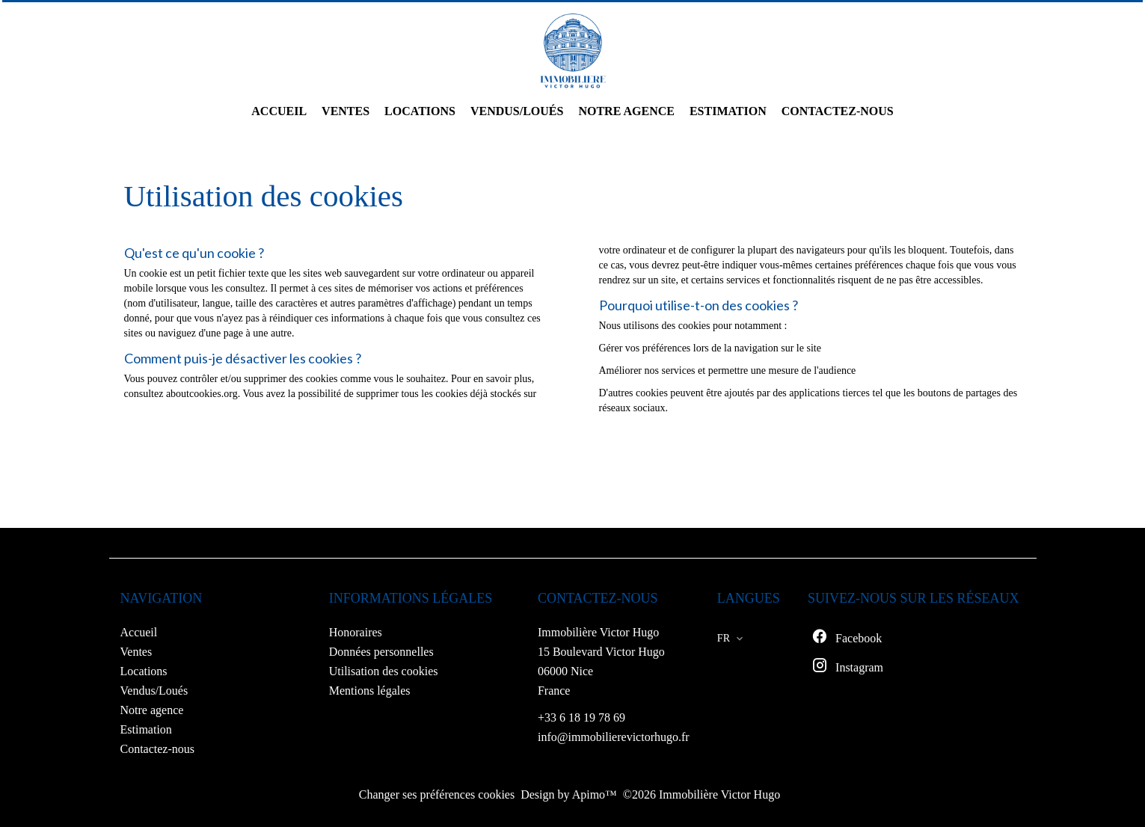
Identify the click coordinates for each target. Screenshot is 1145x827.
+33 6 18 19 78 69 (581, 717)
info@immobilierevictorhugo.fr (614, 737)
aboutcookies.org (202, 393)
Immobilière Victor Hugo (598, 632)
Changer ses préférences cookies (437, 794)
